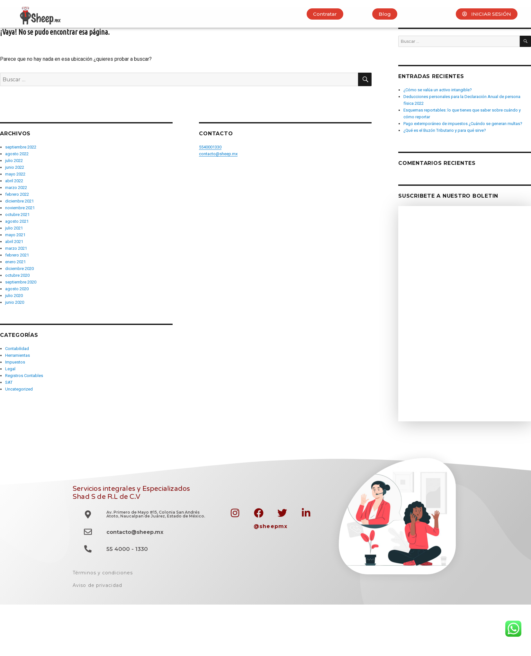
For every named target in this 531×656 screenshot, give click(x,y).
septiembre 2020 (20, 282)
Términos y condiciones (103, 573)
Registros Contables (24, 375)
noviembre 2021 (20, 207)
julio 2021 (14, 228)
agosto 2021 (17, 221)
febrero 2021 (17, 255)
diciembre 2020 (19, 268)
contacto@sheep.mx (218, 153)
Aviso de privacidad (97, 585)
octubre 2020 (17, 275)
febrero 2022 (17, 194)
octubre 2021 (17, 214)
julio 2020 (14, 295)
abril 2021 (14, 241)
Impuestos (15, 362)
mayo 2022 (15, 174)
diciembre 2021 (19, 201)
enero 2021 (15, 261)
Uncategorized (19, 389)
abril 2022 (14, 180)
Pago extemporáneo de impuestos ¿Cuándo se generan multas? (462, 123)
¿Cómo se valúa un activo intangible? (437, 89)
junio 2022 (14, 167)
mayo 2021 (15, 234)
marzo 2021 (16, 248)
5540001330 (210, 147)
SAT (9, 382)
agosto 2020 (17, 288)
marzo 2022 (16, 187)
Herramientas (17, 355)
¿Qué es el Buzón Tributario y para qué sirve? (444, 130)
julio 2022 (14, 160)
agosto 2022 (17, 153)
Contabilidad (17, 348)
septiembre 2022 (20, 147)
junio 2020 (14, 302)
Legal (10, 368)
